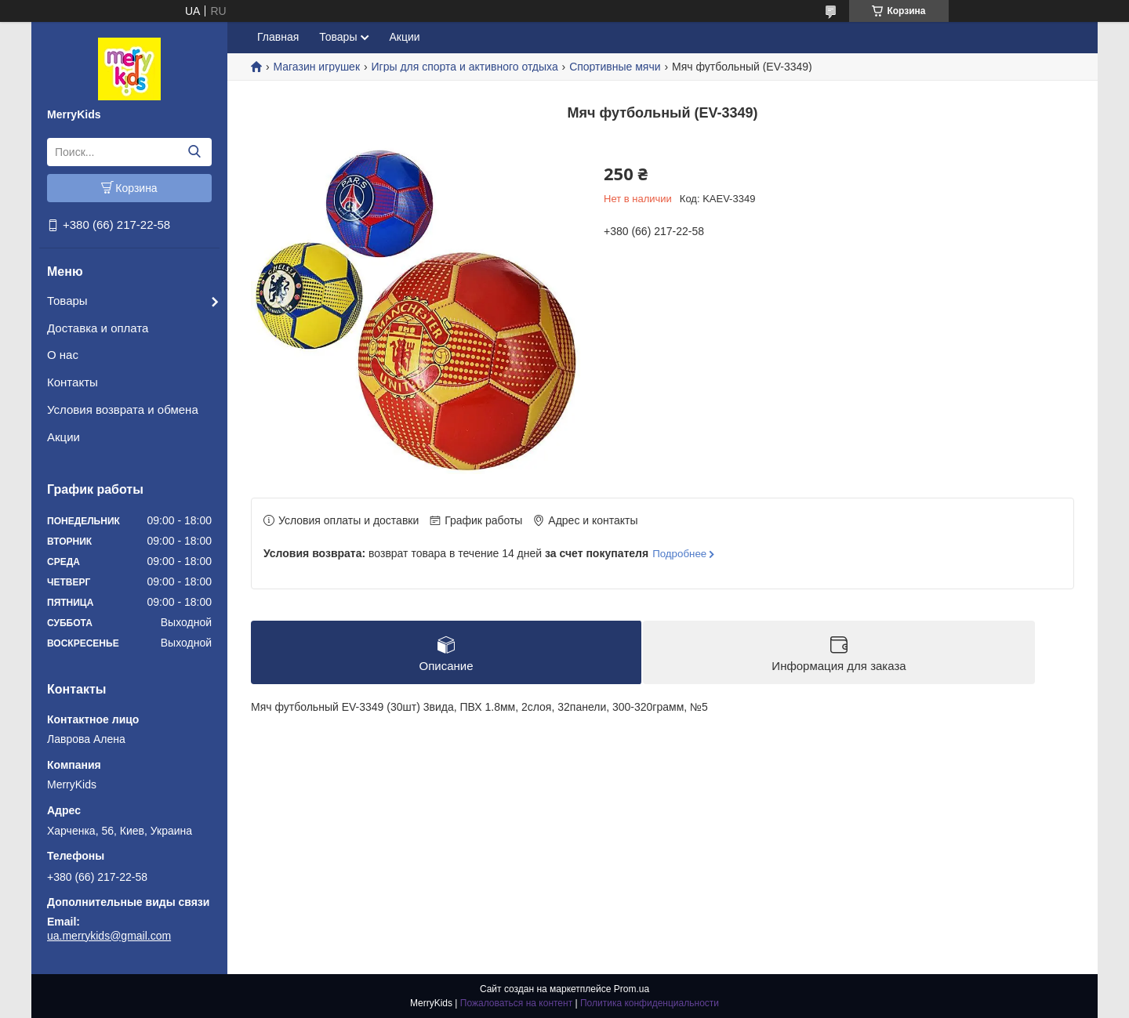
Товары (67, 300)
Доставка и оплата (97, 328)
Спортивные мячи (614, 66)
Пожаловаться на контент (516, 1003)
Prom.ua (631, 989)
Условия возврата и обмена (122, 409)
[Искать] (194, 152)
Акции (63, 437)
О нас (62, 354)
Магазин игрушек (316, 66)
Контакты (72, 382)
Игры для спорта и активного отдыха (464, 66)
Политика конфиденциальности (649, 1003)
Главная (278, 37)
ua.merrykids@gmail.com (109, 935)
